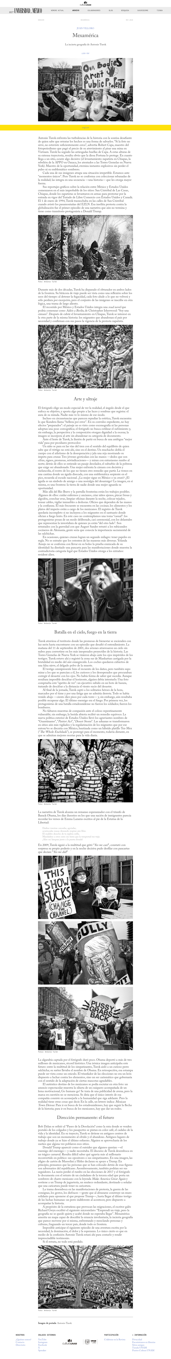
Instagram (42, 1342)
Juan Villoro (85, 28)
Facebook (42, 1345)
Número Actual (57, 10)
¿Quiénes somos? (23, 1340)
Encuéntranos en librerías (143, 1342)
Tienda (160, 10)
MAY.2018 (129, 20)
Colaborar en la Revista (114, 1340)
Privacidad (137, 1340)
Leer (85, 53)
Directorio (20, 1345)
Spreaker (42, 1351)
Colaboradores (94, 10)
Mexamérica (85, 20)
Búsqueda (125, 10)
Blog (111, 10)
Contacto (20, 1342)
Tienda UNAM (139, 1348)
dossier (41, 20)
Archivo (75, 10)
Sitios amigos (138, 1345)
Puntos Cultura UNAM (143, 1351)
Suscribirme (142, 10)
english (85, 128)
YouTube (42, 1340)
